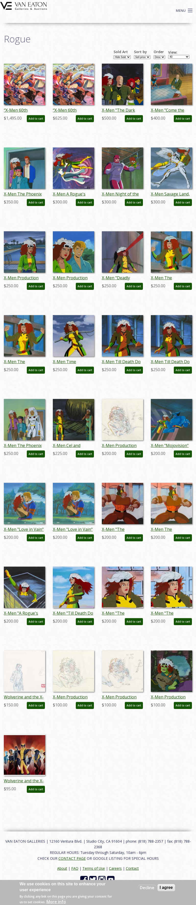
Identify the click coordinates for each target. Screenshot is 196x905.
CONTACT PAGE (72, 858)
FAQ (74, 868)
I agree (166, 887)
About (62, 868)
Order (159, 52)
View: (172, 52)
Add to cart (36, 118)
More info (56, 901)
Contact (132, 868)
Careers (115, 868)
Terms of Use (93, 868)
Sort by (140, 52)
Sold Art (121, 52)
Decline (147, 887)
